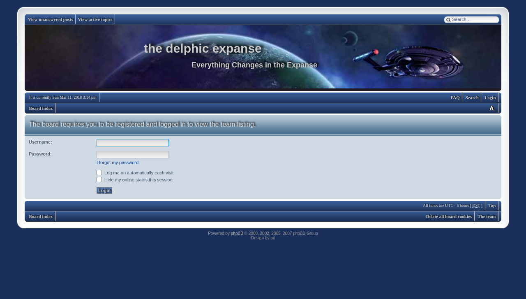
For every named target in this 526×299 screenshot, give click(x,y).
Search (472, 97)
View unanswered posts (50, 19)
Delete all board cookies (449, 216)
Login (490, 97)
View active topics (95, 19)
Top (492, 205)
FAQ (454, 97)
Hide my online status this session (135, 179)
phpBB (237, 233)
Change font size (491, 108)
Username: (40, 141)
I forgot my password (117, 162)
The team (487, 216)
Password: (40, 153)
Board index (41, 108)
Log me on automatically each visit (135, 172)
